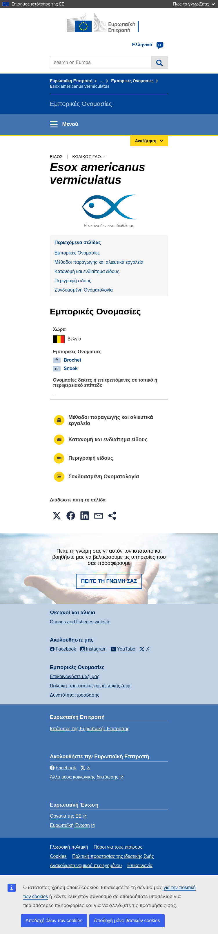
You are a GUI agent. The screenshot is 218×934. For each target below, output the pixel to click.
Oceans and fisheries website (80, 621)
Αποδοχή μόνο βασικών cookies (127, 920)
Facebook (63, 767)
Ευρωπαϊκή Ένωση (70, 825)
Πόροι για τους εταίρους (118, 847)
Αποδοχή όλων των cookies (54, 920)
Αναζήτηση (159, 62)
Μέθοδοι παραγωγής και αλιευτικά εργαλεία (98, 262)
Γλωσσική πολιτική (69, 847)
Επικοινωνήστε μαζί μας (74, 676)
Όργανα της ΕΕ (65, 816)
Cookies (58, 856)
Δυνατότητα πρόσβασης (74, 695)
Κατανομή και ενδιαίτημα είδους (86, 271)
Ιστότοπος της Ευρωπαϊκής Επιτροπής (89, 728)
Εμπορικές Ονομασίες (132, 80)
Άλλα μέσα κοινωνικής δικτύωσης (84, 776)
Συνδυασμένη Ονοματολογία (83, 289)
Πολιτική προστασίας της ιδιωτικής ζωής (91, 685)
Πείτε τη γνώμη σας (109, 581)
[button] (57, 515)
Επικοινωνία (139, 865)
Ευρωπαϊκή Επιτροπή (71, 80)
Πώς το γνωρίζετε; (194, 3)
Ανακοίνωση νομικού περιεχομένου (86, 865)
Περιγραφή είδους (72, 280)
